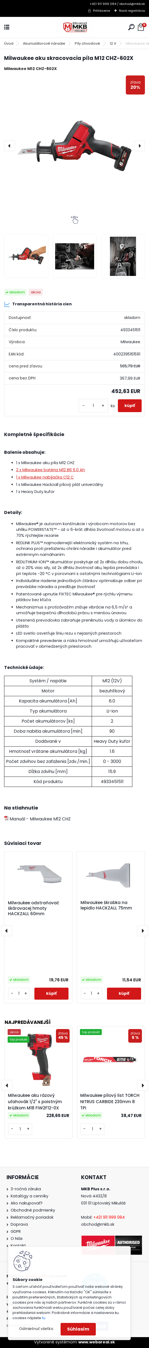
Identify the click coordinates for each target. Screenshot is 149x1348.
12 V (113, 43)
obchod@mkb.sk (97, 1224)
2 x (50, 470)
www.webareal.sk (96, 1342)
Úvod (8, 43)
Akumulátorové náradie (44, 43)
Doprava (19, 1224)
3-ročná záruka (26, 1189)
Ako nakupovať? (27, 1203)
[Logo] (74, 27)
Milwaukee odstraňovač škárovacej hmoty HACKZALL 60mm (33, 908)
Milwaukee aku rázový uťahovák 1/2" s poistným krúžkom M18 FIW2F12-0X (35, 1102)
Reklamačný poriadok (32, 1217)
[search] (131, 27)
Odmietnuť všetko (36, 1328)
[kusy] (93, 405)
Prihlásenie (101, 10)
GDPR (16, 1231)
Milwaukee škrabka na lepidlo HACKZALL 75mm (106, 905)
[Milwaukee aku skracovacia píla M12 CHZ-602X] (74, 145)
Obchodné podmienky (33, 1210)
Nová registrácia (132, 10)
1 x (45, 477)
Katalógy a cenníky (29, 1196)
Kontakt (18, 1245)
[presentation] (9, 145)
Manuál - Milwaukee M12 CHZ (37, 819)
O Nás (17, 1238)
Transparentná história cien (38, 304)
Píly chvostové (87, 43)
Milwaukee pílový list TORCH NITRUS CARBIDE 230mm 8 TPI (109, 1102)
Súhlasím (78, 1329)
